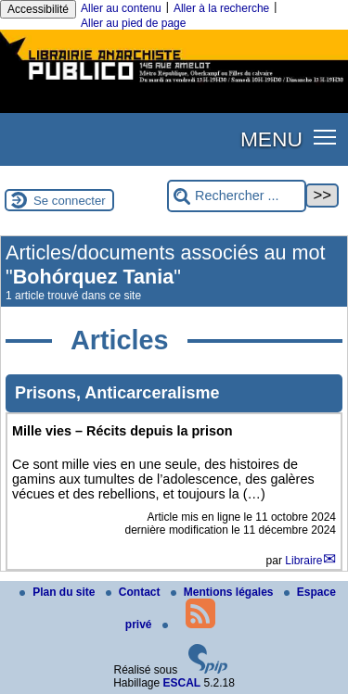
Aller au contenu (121, 8)
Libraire (303, 560)
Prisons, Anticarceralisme (117, 393)
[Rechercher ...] (236, 196)
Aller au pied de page (133, 23)
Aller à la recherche (221, 8)
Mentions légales (224, 592)
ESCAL (182, 682)
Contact (134, 592)
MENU (271, 139)
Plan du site (58, 592)
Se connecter (69, 201)
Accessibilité (38, 9)
